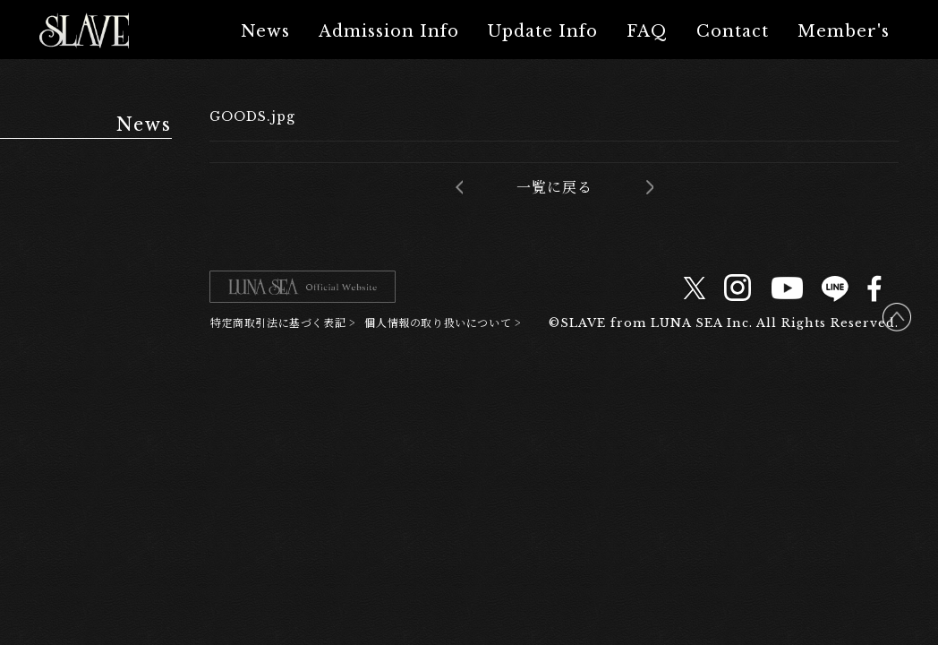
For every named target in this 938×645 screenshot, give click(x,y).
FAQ (647, 31)
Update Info (543, 31)
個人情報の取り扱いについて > (442, 322)
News (265, 31)
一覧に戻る (554, 187)
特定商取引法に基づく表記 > (282, 322)
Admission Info (389, 31)
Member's (843, 31)
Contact (732, 31)
